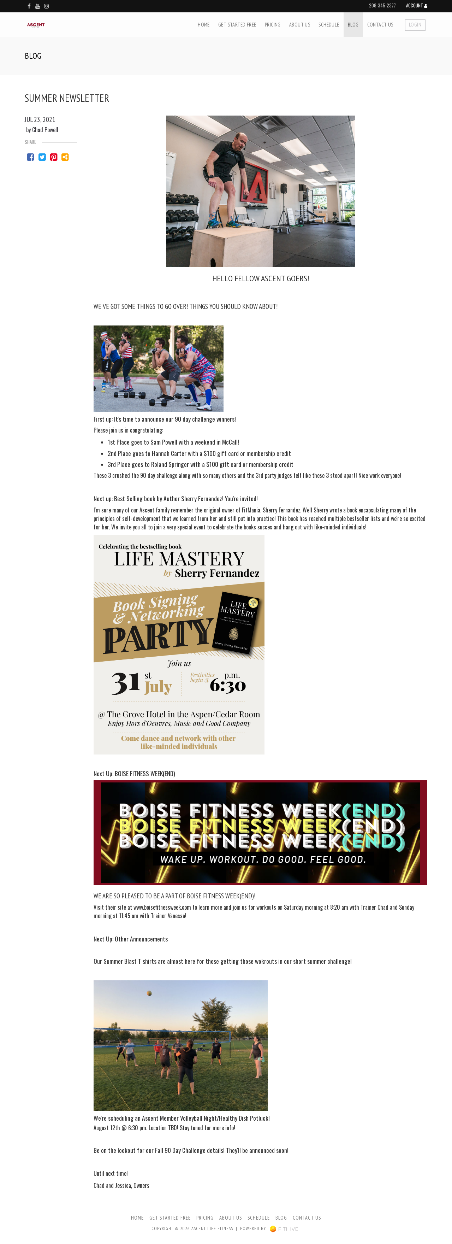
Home (204, 24)
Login (415, 24)
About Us (299, 24)
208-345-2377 (382, 5)
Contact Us (380, 24)
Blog (353, 24)
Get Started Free (237, 24)
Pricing (273, 24)
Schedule (329, 24)
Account (416, 6)
